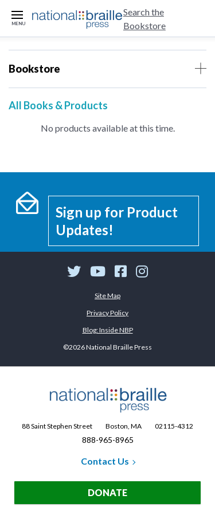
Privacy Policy (107, 312)
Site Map (107, 295)
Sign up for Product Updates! (117, 221)
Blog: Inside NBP (108, 330)
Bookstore (107, 68)
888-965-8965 (108, 440)
